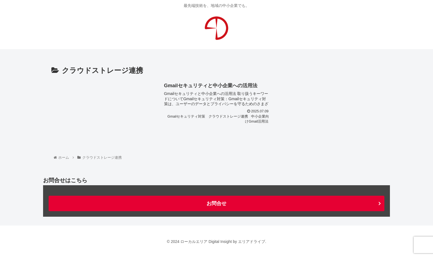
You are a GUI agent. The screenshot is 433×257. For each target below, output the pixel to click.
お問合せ (216, 203)
